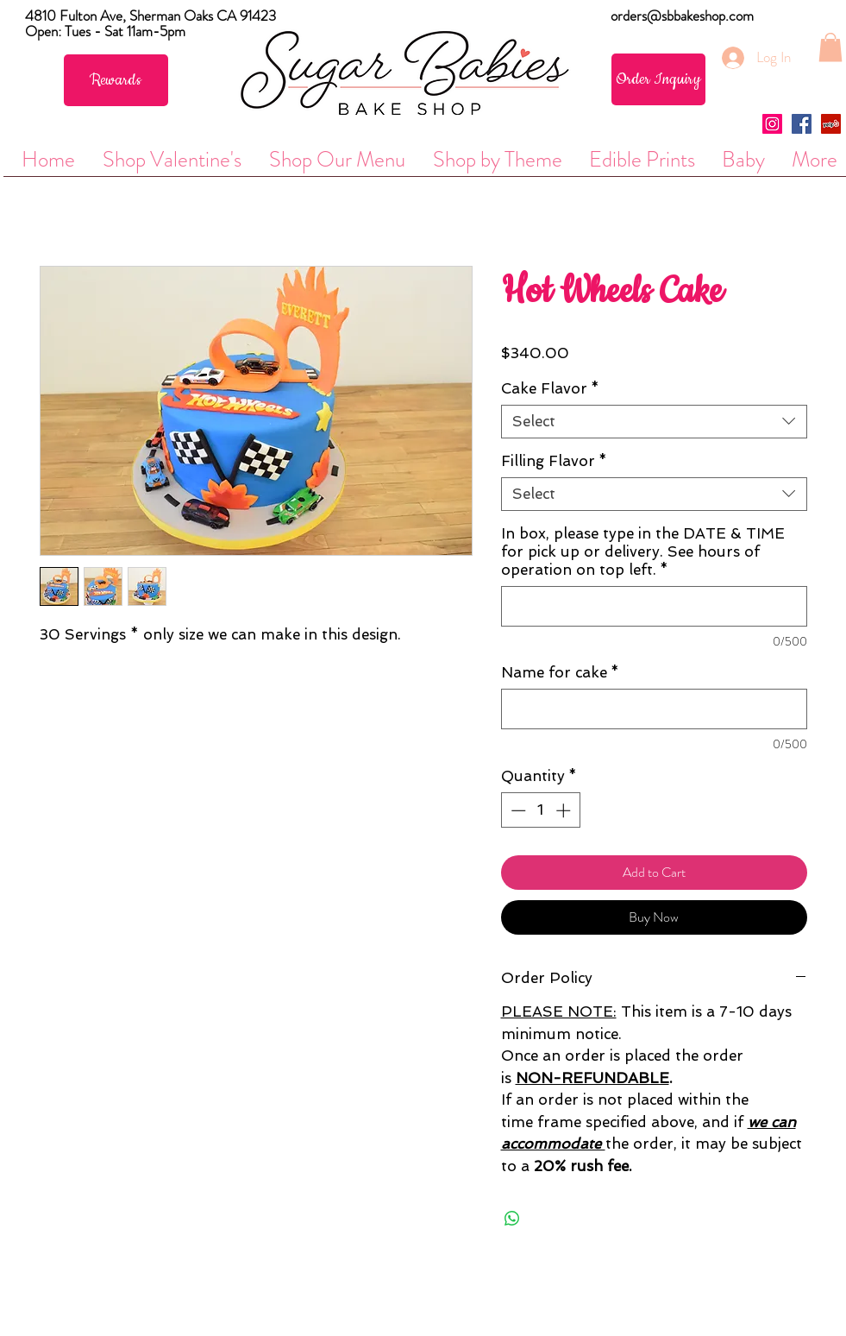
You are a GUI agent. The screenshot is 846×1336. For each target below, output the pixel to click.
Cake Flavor (550, 388)
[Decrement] (517, 810)
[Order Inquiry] (658, 79)
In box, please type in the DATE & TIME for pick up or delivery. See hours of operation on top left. (643, 551)
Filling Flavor (554, 460)
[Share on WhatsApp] (512, 1218)
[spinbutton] (540, 810)
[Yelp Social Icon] (831, 124)
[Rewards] (116, 80)
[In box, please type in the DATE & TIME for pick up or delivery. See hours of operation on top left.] (654, 606)
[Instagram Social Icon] (772, 124)
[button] (830, 47)
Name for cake (560, 672)
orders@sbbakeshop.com (682, 15)
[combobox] (654, 421)
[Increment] (565, 810)
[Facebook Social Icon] (802, 124)
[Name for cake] (654, 709)
